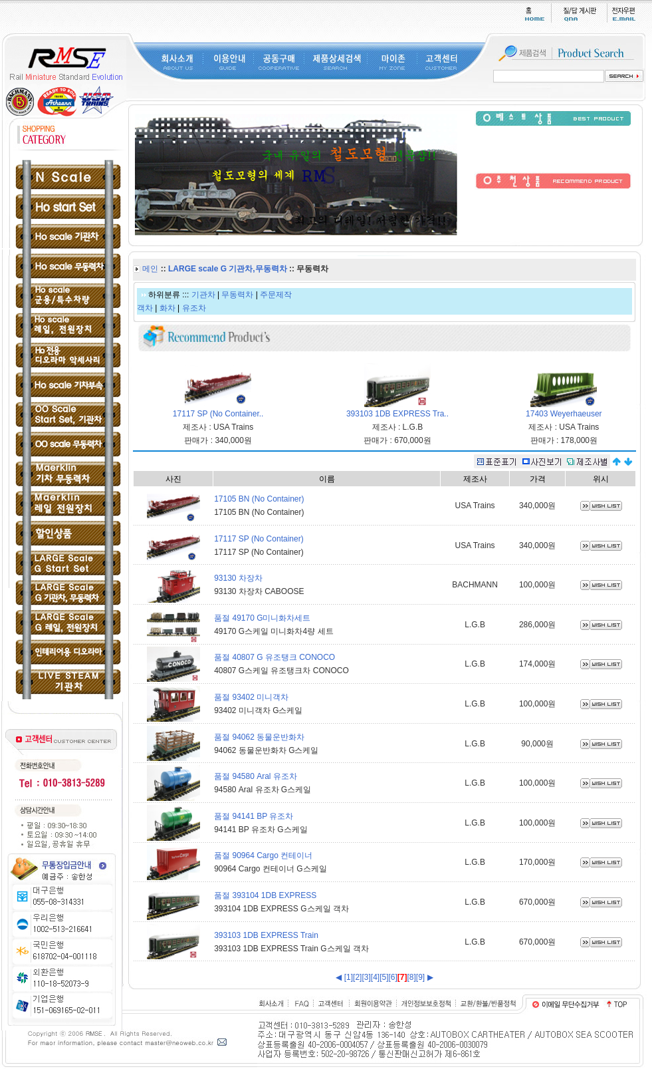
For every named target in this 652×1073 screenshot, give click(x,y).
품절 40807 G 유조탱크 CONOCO (274, 657)
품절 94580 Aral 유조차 (255, 776)
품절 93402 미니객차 (251, 697)
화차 (167, 308)
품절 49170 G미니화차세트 (262, 618)
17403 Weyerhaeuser (564, 413)
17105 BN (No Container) (259, 499)
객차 (145, 308)
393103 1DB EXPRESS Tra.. (397, 413)
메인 (150, 268)
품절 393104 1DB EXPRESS (265, 895)
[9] (420, 977)
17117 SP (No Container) (259, 538)
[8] (411, 977)
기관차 (203, 294)
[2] (357, 977)
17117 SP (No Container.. (218, 413)
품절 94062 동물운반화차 (259, 737)
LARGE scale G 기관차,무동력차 (227, 268)
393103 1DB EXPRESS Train (266, 935)
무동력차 (237, 294)
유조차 (194, 308)
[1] (348, 977)
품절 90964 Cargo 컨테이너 (263, 855)
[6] (392, 977)
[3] (366, 977)
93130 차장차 (238, 578)
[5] (384, 977)
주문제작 (276, 294)
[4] (375, 977)
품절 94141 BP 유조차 (253, 816)
